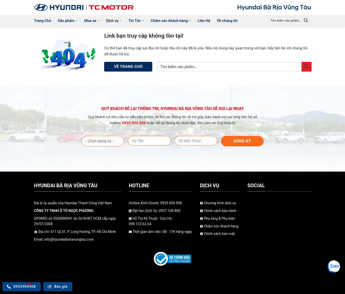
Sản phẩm (68, 20)
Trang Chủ (42, 20)
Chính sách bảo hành (218, 211)
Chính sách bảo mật (217, 234)
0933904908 (21, 286)
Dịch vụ (114, 20)
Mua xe (92, 20)
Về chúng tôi (227, 20)
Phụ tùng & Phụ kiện (217, 218)
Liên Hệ (203, 20)
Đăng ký (242, 141)
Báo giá (57, 286)
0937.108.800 (169, 211)
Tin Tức (136, 20)
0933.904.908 (134, 123)
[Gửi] (306, 20)
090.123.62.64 (140, 224)
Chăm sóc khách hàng (171, 20)
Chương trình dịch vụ (218, 203)
